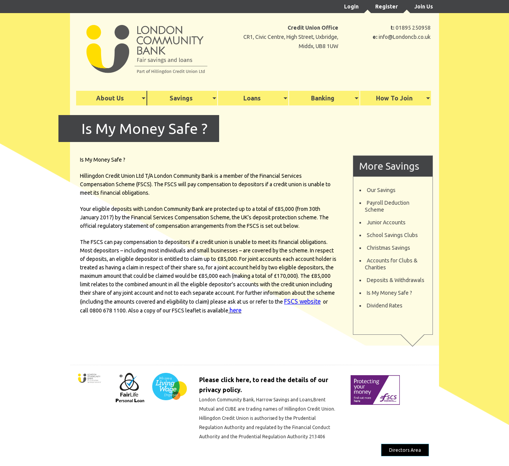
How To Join (394, 98)
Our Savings (381, 190)
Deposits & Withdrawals (395, 280)
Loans (252, 98)
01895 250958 (413, 28)
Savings (181, 98)
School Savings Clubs (392, 235)
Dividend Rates (385, 305)
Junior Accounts (386, 222)
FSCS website (302, 301)
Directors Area (405, 450)
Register (386, 6)
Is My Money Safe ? (389, 293)
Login (351, 6)
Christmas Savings (388, 248)
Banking (322, 98)
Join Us (423, 6)
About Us (110, 98)
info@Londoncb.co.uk (405, 37)
